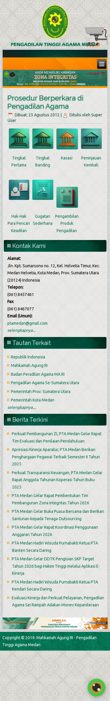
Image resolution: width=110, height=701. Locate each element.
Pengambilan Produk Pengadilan (67, 223)
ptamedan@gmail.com (27, 323)
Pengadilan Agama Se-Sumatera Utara (45, 382)
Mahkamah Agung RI (29, 365)
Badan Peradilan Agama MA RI (38, 374)
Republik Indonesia (28, 357)
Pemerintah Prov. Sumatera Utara (40, 391)
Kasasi (66, 158)
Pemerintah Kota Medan (32, 400)
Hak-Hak (18, 216)
